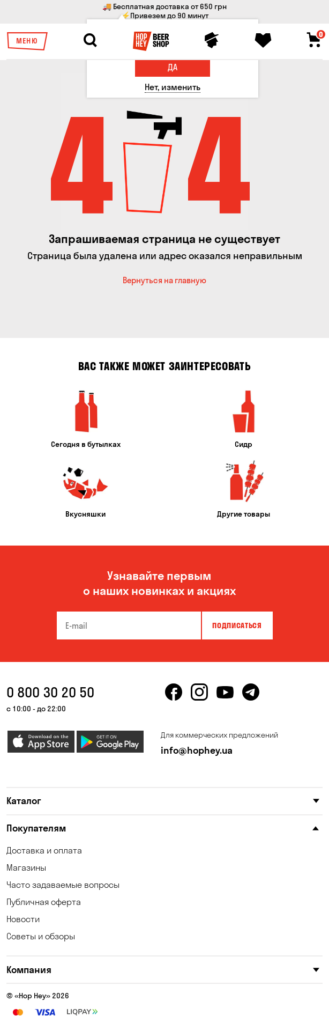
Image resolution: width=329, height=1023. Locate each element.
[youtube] (225, 698)
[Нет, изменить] (172, 87)
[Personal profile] (211, 40)
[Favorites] (263, 40)
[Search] (90, 40)
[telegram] (250, 698)
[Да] (172, 67)
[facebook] (173, 698)
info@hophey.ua (197, 750)
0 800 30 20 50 (50, 692)
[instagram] (199, 698)
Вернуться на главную (164, 280)
